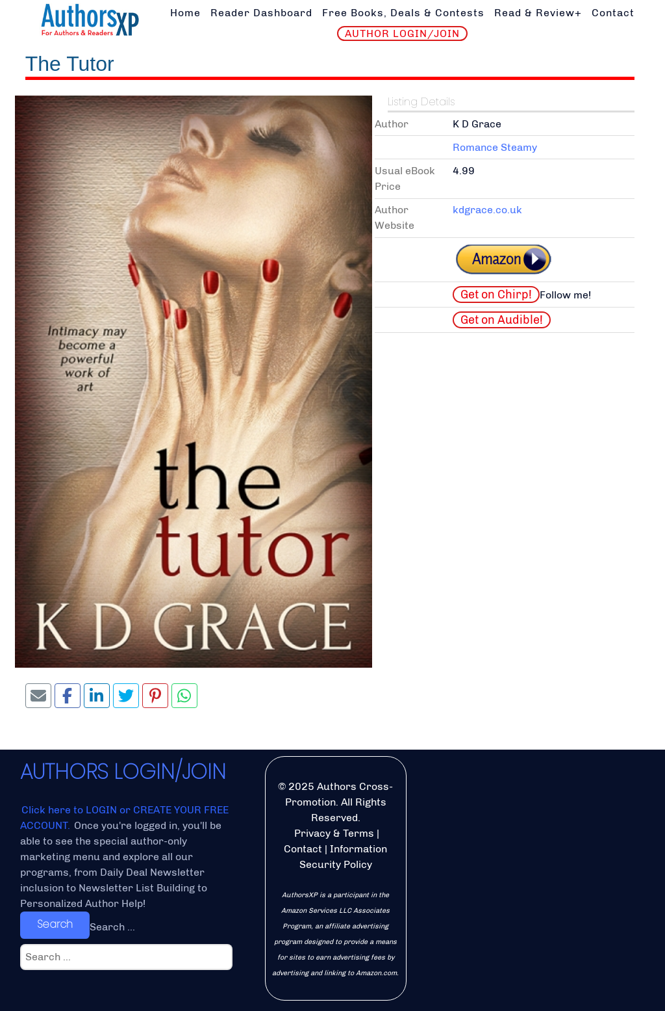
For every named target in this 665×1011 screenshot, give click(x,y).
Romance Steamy (495, 147)
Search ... (112, 927)
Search (55, 924)
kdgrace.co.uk (487, 210)
